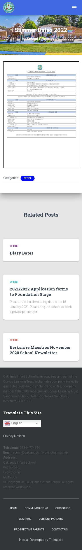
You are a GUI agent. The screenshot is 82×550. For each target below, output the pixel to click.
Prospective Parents (29, 529)
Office (27, 178)
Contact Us (60, 529)
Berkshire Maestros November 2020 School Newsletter (40, 350)
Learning (25, 518)
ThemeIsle (56, 540)
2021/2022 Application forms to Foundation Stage (39, 291)
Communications (36, 508)
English (13, 423)
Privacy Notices (14, 436)
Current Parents (51, 518)
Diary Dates (21, 253)
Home (13, 508)
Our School (63, 508)
